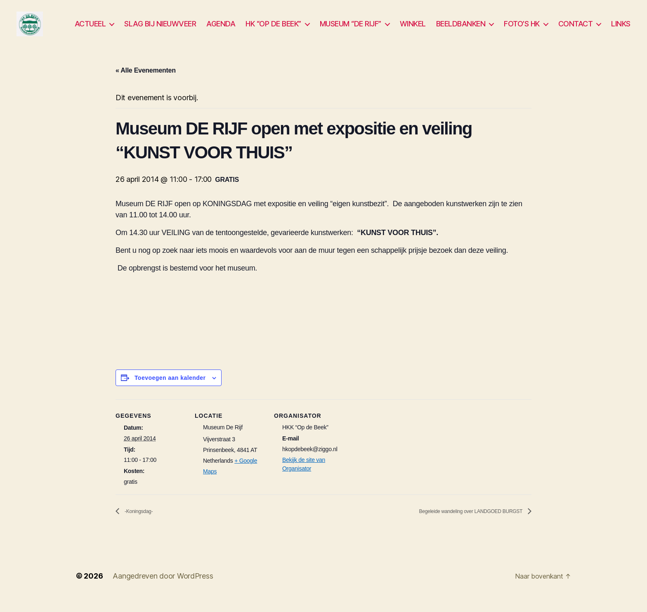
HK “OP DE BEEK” (273, 30)
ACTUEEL (90, 30)
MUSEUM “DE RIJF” (350, 30)
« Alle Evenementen (146, 82)
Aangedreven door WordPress (163, 588)
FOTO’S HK (522, 30)
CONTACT (575, 30)
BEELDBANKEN (461, 30)
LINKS (620, 30)
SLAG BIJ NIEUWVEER (160, 30)
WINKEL (413, 30)
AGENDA (220, 30)
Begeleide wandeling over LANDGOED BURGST (453, 523)
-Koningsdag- (143, 523)
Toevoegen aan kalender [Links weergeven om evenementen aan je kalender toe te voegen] (170, 390)
